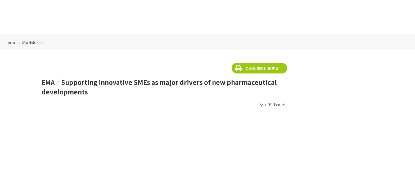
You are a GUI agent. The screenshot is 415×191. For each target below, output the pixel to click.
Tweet (279, 104)
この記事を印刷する (262, 68)
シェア (265, 104)
